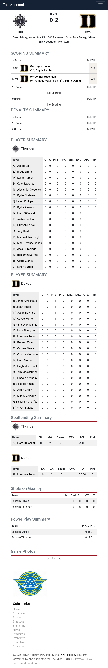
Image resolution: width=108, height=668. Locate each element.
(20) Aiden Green (22, 389)
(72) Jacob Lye (21, 166)
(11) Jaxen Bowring (69, 80)
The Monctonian (15, 5)
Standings (19, 625)
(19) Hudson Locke (23, 225)
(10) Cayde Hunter (41, 70)
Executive (19, 642)
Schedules (19, 613)
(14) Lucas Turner (22, 177)
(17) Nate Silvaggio (23, 330)
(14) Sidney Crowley (24, 396)
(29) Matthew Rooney (25, 336)
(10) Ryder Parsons (23, 207)
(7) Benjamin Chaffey (24, 401)
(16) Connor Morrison (25, 354)
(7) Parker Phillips (22, 201)
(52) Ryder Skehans (23, 195)
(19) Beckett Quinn (23, 342)
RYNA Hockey (67, 655)
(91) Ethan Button (22, 266)
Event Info (19, 638)
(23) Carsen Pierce (23, 348)
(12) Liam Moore (22, 360)
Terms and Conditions (26, 663)
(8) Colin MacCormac (24, 372)
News (16, 629)
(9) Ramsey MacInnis (43, 80)
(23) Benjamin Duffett (25, 254)
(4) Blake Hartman (23, 383)
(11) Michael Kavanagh (25, 237)
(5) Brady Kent (20, 231)
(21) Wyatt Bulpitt (22, 407)
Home (16, 609)
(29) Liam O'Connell (24, 213)
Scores (17, 617)
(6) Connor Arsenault (24, 300)
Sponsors (19, 646)
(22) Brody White (22, 171)
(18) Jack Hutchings (24, 249)
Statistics (18, 621)
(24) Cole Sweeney (23, 183)
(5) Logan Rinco (21, 306)
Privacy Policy (83, 659)
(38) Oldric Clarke (22, 260)
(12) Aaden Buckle (23, 219)
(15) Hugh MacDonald (25, 366)
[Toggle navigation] (100, 4)
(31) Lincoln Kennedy (24, 378)
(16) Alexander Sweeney (26, 189)
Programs (19, 634)
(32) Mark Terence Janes (27, 243)
